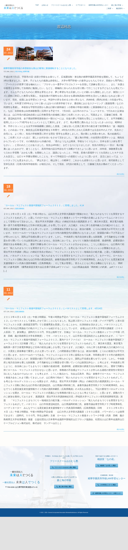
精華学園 (26, 71)
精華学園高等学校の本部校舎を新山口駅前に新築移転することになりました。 (41, 68)
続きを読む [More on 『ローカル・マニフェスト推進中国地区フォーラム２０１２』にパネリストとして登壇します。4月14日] (120, 429)
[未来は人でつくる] (13, 5)
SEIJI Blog (18, 71)
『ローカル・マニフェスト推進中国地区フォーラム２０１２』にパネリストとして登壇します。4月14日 (53, 308)
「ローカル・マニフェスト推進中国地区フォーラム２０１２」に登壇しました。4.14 (44, 205)
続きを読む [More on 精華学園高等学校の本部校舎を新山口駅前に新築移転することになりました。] (120, 174)
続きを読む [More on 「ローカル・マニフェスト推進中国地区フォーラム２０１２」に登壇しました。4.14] (120, 277)
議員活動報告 (19, 208)
